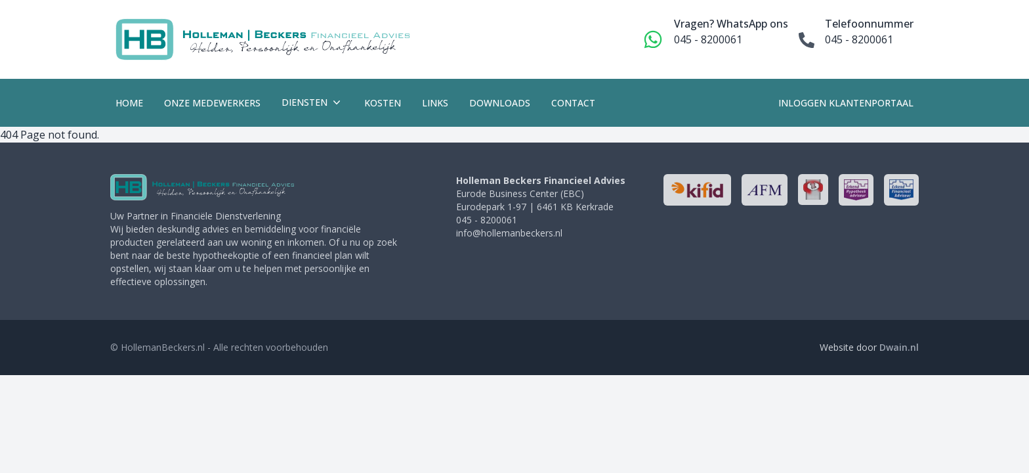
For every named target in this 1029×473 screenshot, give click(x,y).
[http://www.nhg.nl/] (813, 189)
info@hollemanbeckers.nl (509, 233)
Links (435, 103)
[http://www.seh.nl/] (856, 190)
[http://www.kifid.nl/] (697, 190)
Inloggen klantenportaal (846, 103)
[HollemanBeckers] (202, 187)
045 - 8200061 (708, 39)
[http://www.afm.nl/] (765, 190)
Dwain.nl (899, 347)
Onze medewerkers (212, 103)
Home (129, 103)
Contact (573, 103)
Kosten (382, 103)
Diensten (312, 102)
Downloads (499, 103)
